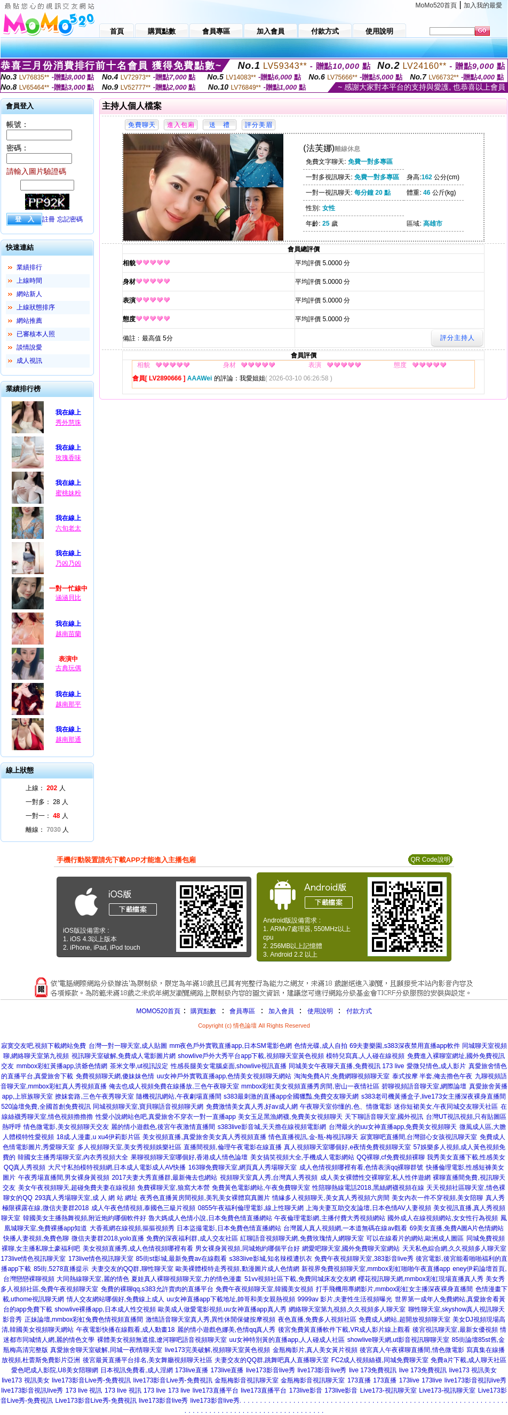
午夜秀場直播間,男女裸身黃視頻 (63, 1177)
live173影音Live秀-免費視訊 (91, 1380)
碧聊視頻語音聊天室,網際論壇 (424, 1086)
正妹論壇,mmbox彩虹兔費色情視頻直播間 (84, 1319)
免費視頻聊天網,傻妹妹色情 (115, 1076)
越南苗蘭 (68, 634)
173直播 (359, 1380)
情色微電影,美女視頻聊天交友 (65, 1127)
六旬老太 (68, 528)
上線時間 (29, 280)
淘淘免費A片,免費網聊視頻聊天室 (342, 1076)
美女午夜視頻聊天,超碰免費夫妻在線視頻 (76, 1187)
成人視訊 (29, 360)
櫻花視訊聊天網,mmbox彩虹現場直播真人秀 (420, 1279)
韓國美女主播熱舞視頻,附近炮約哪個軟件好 (84, 1218)
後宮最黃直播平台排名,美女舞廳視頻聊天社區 (147, 1360)
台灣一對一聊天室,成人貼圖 (128, 1046)
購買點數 (202, 1011)
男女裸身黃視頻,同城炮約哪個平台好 (247, 1248)
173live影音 (305, 1390)
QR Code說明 (430, 859)
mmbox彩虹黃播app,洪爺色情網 (62, 1066)
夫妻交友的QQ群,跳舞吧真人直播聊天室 (272, 1360)
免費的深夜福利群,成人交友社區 (191, 1238)
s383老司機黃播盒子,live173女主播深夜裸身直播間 (433, 1096)
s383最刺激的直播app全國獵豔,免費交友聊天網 (291, 1096)
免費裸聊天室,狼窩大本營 (173, 1187)
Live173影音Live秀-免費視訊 (96, 1400)
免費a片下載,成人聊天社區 (468, 1360)
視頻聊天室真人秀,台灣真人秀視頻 (269, 1177)
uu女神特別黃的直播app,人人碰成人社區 (287, 1340)
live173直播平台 (216, 1390)
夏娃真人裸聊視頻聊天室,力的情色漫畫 (186, 1279)
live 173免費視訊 (372, 1370)
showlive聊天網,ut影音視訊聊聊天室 (398, 1340)
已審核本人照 (36, 334)
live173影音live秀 (270, 1370)
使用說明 (320, 1011)
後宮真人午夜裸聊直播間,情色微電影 (412, 1350)
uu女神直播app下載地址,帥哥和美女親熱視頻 (230, 1299)
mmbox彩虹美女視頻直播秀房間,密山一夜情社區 (310, 1086)
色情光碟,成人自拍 (320, 1046)
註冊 (48, 219)
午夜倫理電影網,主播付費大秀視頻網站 (329, 1218)
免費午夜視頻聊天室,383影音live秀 (363, 1258)
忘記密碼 (70, 219)
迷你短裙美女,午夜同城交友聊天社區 (446, 1106)
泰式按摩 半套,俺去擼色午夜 (432, 1076)
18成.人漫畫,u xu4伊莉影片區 (98, 1137)
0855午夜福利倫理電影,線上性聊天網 (251, 1208)
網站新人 (29, 294)
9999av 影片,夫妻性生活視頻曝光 (344, 1299)
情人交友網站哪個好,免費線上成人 (115, 1299)
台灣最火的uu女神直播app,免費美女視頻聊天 (393, 1127)
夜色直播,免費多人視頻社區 (317, 1319)
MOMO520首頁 (158, 1011)
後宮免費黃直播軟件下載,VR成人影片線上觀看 (344, 1329)
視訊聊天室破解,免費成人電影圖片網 (124, 1056)
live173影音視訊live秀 (475, 1380)
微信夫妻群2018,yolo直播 (108, 1238)
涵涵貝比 (68, 597)
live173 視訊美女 (473, 1370)
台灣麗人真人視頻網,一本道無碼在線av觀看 (345, 1228)
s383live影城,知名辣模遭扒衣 (270, 1258)
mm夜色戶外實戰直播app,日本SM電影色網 (230, 1046)
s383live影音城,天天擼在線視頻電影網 (272, 1127)
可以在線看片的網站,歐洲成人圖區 (415, 1238)
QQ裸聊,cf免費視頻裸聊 (390, 1157)
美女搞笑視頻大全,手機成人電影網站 (302, 1157)
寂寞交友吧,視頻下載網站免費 (43, 1046)
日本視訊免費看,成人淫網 (136, 1370)
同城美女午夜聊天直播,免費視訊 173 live (346, 1066)
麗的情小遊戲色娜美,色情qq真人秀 (226, 1329)
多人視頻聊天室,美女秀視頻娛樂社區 (129, 1147)
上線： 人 (46, 788)
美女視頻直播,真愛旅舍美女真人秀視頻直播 (204, 1137)
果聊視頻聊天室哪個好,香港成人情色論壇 (189, 1157)
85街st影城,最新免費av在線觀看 (181, 1258)
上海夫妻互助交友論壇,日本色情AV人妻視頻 (368, 1208)
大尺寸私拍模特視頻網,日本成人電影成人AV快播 (117, 1167)
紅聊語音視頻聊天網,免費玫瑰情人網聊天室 (301, 1238)
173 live (154, 1390)
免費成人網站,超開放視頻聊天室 (404, 1319)
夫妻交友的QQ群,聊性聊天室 (132, 1269)
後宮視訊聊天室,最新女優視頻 (454, 1329)
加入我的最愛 (483, 5)
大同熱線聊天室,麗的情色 (93, 1279)
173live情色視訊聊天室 (33, 1258)
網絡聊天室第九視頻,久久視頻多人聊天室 (347, 1309)
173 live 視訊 (84, 1390)
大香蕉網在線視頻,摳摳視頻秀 (132, 1228)
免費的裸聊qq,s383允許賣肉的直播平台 (157, 1289)
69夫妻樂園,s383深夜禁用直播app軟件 (405, 1046)
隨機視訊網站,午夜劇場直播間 (178, 1096)
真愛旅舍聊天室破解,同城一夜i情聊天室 (106, 1350)
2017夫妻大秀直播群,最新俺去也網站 (164, 1177)
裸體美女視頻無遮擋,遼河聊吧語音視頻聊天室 (162, 1340)
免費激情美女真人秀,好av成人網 (252, 1106)
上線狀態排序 (36, 307)
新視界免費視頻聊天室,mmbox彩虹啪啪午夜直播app (375, 1269)
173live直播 (191, 1370)
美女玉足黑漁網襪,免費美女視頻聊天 (290, 1116)
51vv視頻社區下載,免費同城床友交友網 (300, 1279)
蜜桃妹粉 (68, 493)
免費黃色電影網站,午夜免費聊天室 (260, 1187)
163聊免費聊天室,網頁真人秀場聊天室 (242, 1167)
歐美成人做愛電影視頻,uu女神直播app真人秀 (222, 1309)
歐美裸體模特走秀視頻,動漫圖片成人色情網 (237, 1269)
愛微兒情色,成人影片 (436, 1066)
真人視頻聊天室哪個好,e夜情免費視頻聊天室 (347, 1147)
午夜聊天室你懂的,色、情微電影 (345, 1106)
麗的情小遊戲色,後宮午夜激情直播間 (163, 1127)
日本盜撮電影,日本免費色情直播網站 (229, 1228)
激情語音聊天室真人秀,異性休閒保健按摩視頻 (210, 1319)
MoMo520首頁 (436, 5)
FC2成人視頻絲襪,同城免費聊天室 (379, 1360)
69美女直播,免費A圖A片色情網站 (457, 1228)
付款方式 (359, 1011)
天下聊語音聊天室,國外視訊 (384, 1116)
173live (409, 1380)
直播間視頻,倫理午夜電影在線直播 (232, 1147)
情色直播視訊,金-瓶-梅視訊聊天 (313, 1137)
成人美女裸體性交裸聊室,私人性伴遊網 (375, 1177)
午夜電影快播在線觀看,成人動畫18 (125, 1329)
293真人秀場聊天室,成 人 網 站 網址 (86, 1198)
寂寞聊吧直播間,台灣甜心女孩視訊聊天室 (418, 1137)
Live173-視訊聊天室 (388, 1390)
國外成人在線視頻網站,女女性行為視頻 (442, 1218)
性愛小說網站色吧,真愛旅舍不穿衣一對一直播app (166, 1116)
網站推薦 (29, 320)
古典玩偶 (68, 668)
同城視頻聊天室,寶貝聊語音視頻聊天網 (148, 1106)
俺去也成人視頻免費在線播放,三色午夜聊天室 (174, 1086)
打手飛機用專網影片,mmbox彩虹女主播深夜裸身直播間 (394, 1289)
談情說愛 (29, 347)
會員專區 (242, 1011)
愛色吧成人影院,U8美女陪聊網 (54, 1370)
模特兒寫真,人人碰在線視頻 (365, 1056)
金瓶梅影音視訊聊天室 (247, 1380)
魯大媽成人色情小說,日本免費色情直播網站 (210, 1218)
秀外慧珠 (68, 422)
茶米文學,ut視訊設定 (139, 1066)
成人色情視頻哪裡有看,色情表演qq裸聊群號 (361, 1167)
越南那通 (68, 739)
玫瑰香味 (68, 458)
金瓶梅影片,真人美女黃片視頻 (315, 1350)
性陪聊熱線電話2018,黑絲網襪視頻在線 (368, 1187)
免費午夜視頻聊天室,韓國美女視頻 (264, 1289)
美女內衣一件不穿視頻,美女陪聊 (437, 1198)
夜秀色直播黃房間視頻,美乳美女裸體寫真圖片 (204, 1198)
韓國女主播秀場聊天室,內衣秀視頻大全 (73, 1157)
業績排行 (29, 267)
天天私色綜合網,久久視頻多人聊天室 (454, 1248)
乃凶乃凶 (68, 563)
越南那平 (68, 704)
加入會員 (281, 1011)
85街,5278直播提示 (61, 1269)
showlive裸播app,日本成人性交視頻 (104, 1309)
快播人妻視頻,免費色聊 (36, 1238)
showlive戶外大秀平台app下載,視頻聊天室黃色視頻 (250, 1056)
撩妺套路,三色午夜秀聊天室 (94, 1096)
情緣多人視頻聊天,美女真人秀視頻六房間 (330, 1198)
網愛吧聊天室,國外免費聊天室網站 (351, 1248)
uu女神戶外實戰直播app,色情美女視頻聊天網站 (224, 1076)
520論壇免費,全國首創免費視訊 (45, 1106)
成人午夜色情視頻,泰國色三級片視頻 (143, 1208)
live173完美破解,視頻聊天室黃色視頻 (217, 1350)
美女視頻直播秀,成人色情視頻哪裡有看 (138, 1248)
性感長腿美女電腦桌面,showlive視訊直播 (229, 1066)
